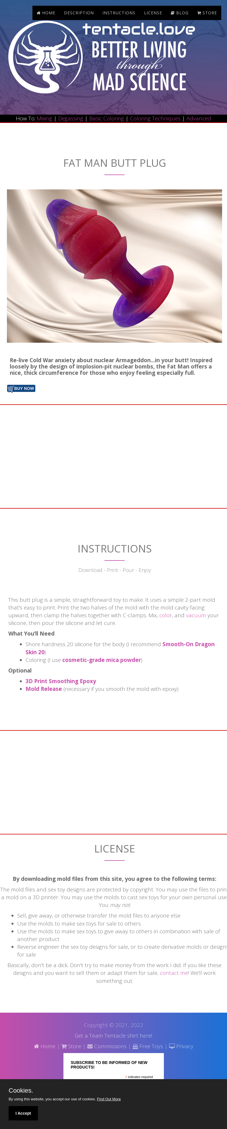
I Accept (23, 1113)
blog (180, 12)
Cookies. (21, 1090)
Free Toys (151, 1046)
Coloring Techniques (155, 118)
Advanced (199, 118)
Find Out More (109, 1099)
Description (79, 12)
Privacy (184, 1046)
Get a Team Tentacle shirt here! (113, 1035)
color (165, 615)
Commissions (110, 1046)
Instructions (118, 12)
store (207, 12)
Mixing (44, 118)
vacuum (196, 615)
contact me (174, 973)
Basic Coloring (106, 118)
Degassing (70, 118)
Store (71, 1046)
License (153, 12)
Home (46, 12)
